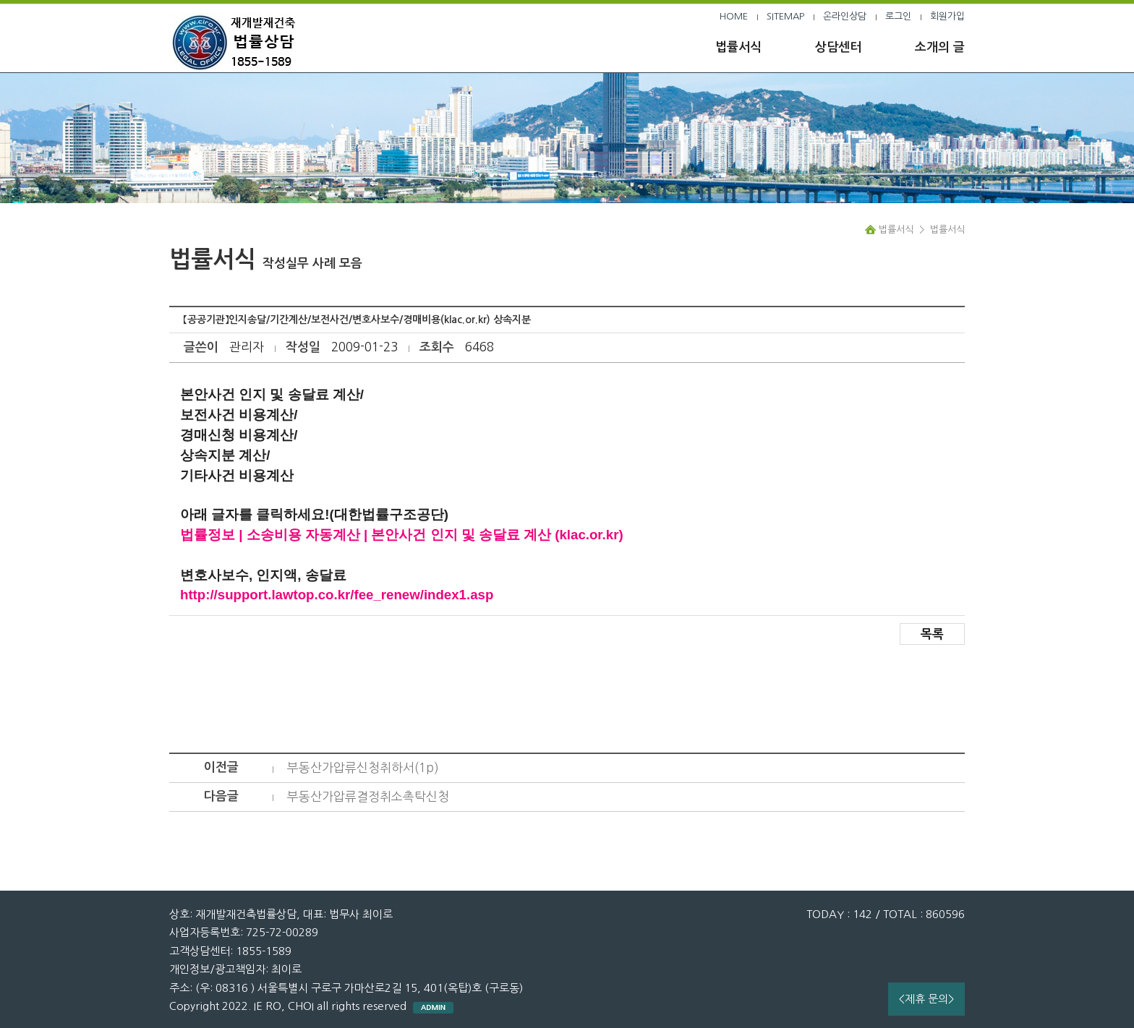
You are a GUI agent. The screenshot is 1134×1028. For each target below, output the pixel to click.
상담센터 (838, 47)
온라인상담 (844, 16)
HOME (734, 16)
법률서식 (738, 47)
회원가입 (947, 16)
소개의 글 (940, 47)
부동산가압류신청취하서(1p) (363, 767)
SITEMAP (785, 16)
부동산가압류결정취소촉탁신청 (368, 796)
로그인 (898, 16)
